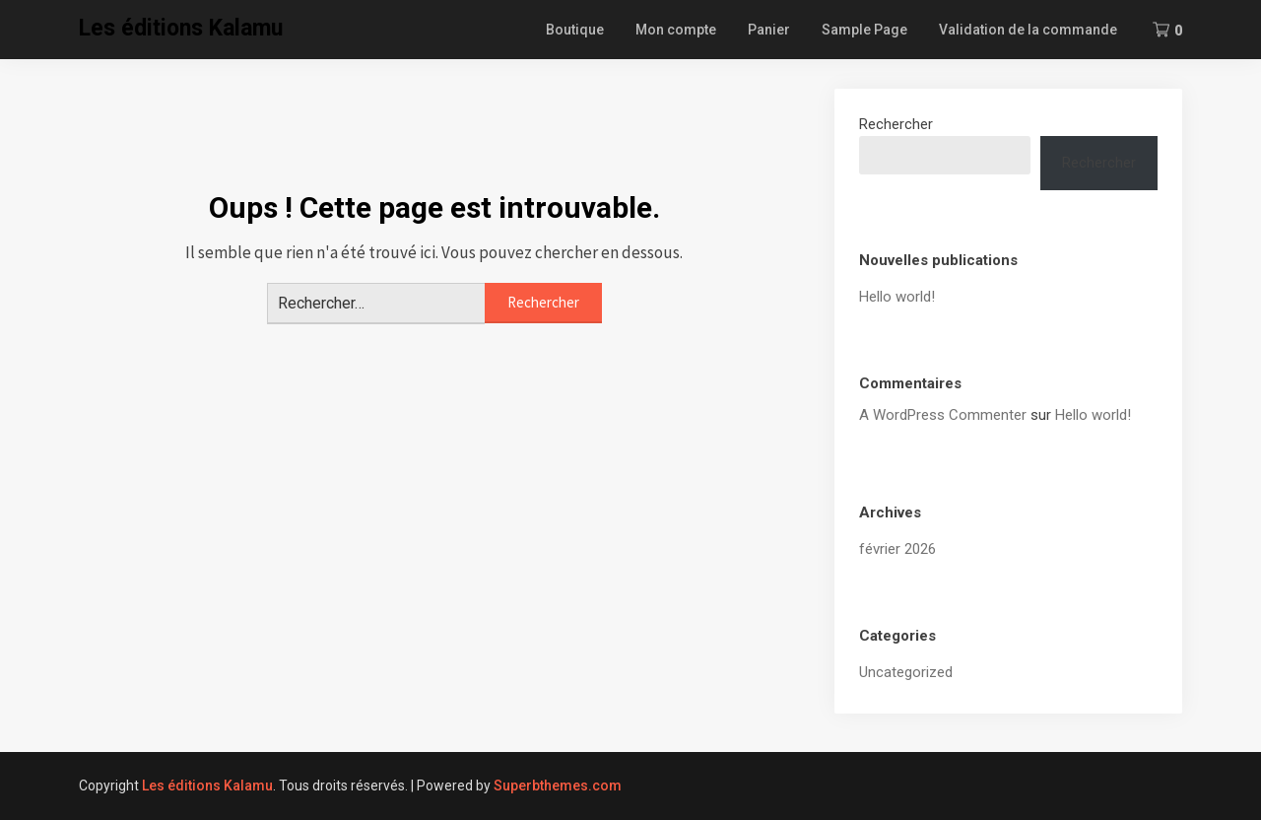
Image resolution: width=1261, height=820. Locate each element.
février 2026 (897, 549)
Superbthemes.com (558, 785)
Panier (769, 29)
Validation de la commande (1028, 29)
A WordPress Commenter (943, 415)
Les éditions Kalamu (181, 28)
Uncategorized (906, 672)
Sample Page (864, 29)
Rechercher (896, 124)
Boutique (575, 29)
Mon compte (675, 29)
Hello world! (897, 297)
